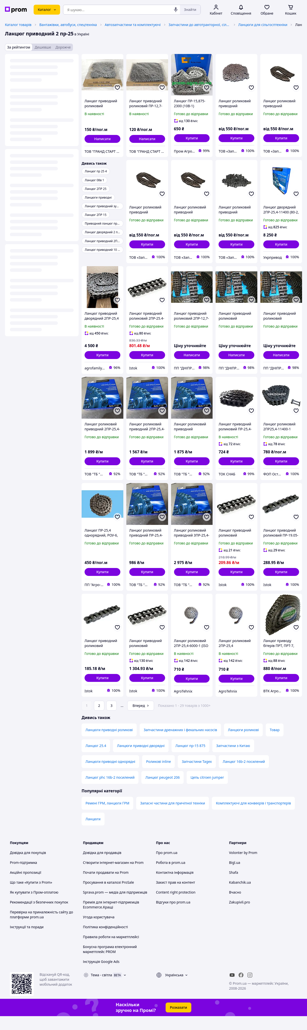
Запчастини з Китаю (233, 759)
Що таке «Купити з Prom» (31, 896)
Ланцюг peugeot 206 (162, 791)
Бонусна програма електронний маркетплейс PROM (110, 963)
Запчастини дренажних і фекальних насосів (180, 743)
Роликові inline (158, 775)
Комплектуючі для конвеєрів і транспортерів (253, 817)
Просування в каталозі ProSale (108, 896)
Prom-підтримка (23, 876)
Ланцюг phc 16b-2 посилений (110, 791)
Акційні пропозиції (25, 886)
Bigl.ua (234, 876)
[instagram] (250, 989)
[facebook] (241, 989)
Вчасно (235, 906)
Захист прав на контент (175, 896)
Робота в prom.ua (170, 876)
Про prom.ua (166, 866)
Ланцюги (93, 832)
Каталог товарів (18, 24)
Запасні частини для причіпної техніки (172, 817)
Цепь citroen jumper (207, 791)
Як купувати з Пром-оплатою (34, 906)
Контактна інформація (175, 886)
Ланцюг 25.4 (96, 759)
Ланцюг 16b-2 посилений (244, 775)
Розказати (178, 1021)
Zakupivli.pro (239, 916)
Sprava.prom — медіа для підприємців (115, 906)
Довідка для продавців (102, 866)
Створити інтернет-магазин (106, 876)
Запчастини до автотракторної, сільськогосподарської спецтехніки (199, 24)
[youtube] (232, 989)
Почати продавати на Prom (106, 886)
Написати (102, 138)
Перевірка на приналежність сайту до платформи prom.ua (41, 928)
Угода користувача (99, 930)
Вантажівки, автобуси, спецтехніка (68, 24)
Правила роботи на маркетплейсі (111, 950)
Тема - (101, 988)
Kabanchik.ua (240, 896)
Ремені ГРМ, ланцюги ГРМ (107, 817)
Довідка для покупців (28, 866)
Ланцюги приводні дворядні (140, 759)
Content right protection (176, 906)
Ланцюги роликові (243, 743)
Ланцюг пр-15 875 (190, 759)
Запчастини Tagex (197, 775)
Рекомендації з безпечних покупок (39, 916)
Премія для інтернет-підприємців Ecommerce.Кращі (111, 918)
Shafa (233, 886)
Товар (275, 743)
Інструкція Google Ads (101, 975)
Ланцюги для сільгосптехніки (262, 24)
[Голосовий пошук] (176, 9)
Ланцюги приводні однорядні (110, 775)
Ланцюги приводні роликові (109, 743)
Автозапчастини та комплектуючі (133, 24)
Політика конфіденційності (105, 940)
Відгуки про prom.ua (173, 916)
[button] (192, 138)
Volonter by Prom (243, 866)
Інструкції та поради (27, 940)
